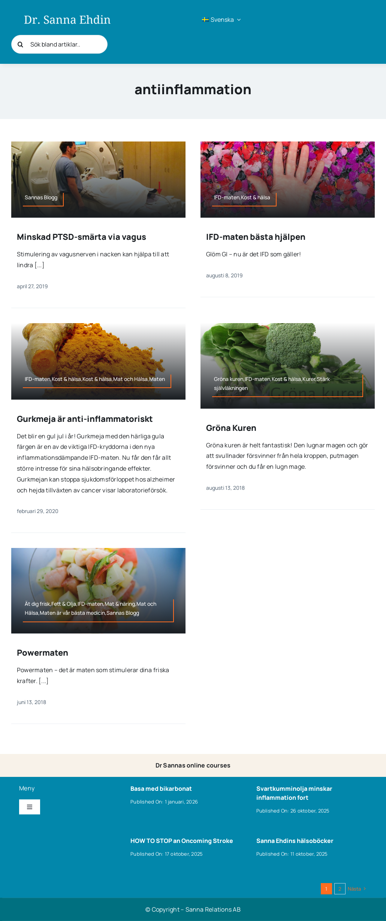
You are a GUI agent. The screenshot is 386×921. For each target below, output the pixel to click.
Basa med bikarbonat (161, 788)
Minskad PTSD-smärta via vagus (81, 236)
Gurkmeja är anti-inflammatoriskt (85, 418)
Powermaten (42, 652)
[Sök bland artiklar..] (59, 44)
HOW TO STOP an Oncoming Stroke (181, 841)
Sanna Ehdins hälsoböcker (295, 841)
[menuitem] (221, 20)
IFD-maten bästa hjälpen (255, 236)
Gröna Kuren (231, 427)
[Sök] (20, 44)
